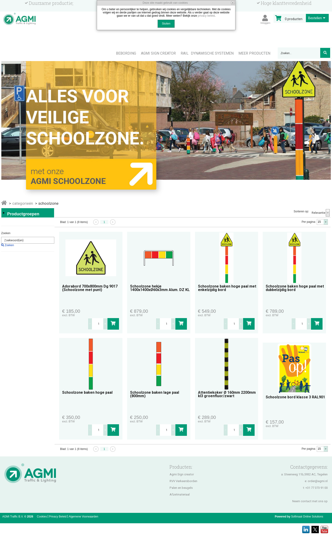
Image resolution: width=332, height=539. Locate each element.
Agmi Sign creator (182, 474)
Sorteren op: (301, 211)
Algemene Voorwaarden (83, 516)
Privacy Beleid (58, 516)
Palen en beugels (181, 487)
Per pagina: (309, 221)
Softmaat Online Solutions (307, 516)
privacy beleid (206, 15)
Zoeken (5, 233)
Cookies (42, 516)
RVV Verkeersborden (183, 481)
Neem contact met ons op (310, 501)
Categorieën (22, 203)
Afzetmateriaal (180, 494)
